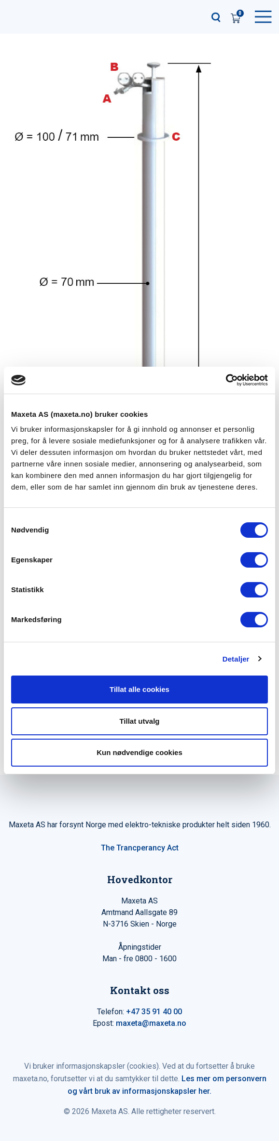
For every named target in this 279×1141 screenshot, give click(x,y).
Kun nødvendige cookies (139, 752)
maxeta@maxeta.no (151, 1023)
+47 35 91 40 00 (154, 1011)
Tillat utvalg (139, 721)
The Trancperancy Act (140, 847)
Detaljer (236, 659)
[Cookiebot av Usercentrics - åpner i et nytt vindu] (225, 380)
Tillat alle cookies (139, 689)
